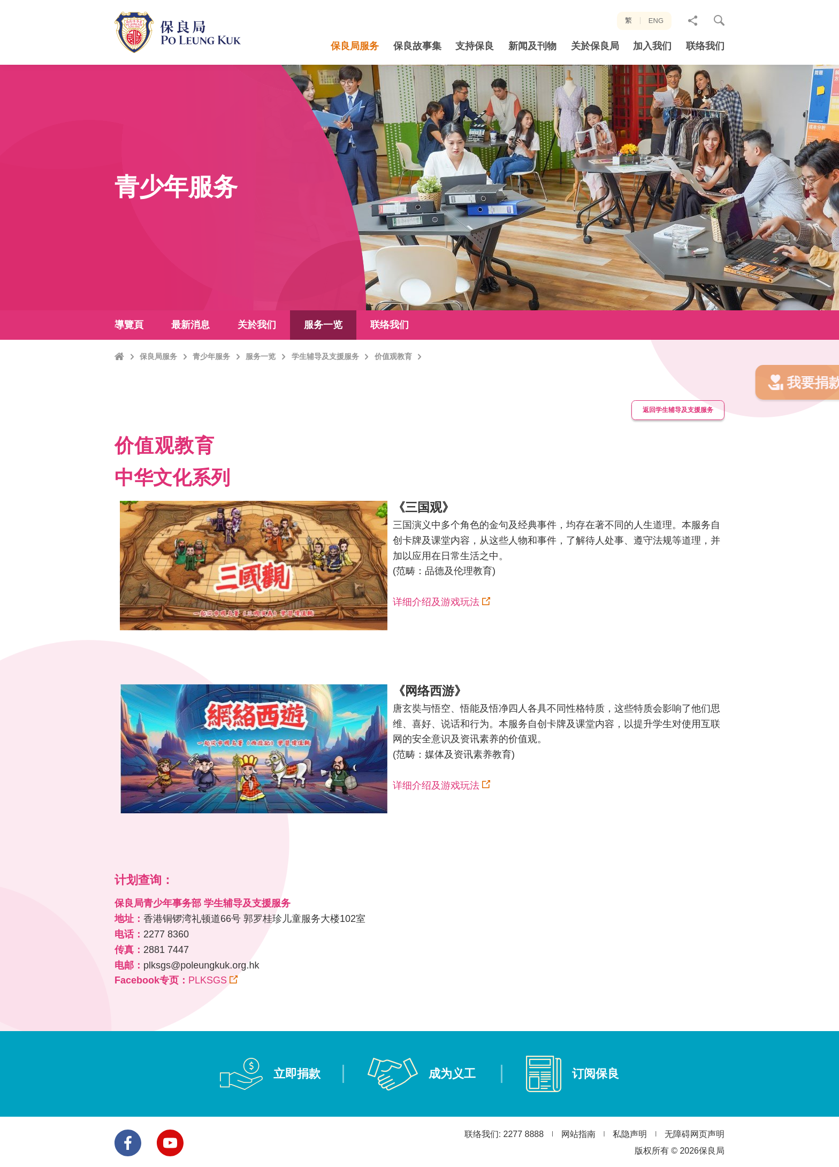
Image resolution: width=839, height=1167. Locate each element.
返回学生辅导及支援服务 (670, 435)
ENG (656, 20)
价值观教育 (393, 397)
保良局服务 (158, 397)
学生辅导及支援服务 (325, 397)
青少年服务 (211, 397)
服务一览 (261, 397)
